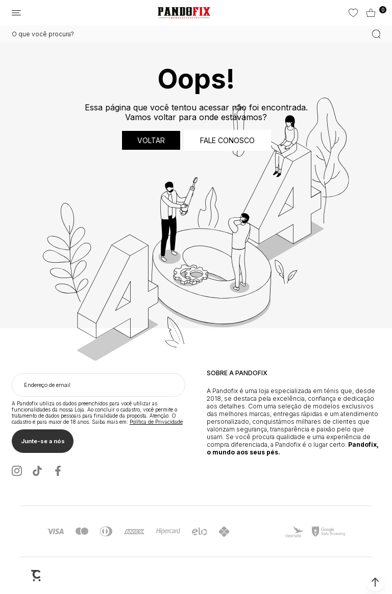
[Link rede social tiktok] (37, 471)
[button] (375, 582)
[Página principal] (184, 12)
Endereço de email (47, 385)
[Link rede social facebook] (58, 471)
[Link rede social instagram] (17, 471)
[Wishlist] (352, 13)
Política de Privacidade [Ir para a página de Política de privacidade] (156, 422)
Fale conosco (227, 140)
